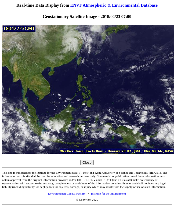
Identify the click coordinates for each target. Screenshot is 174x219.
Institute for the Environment (108, 193)
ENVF (76, 5)
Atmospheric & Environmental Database (120, 5)
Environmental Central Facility (66, 193)
